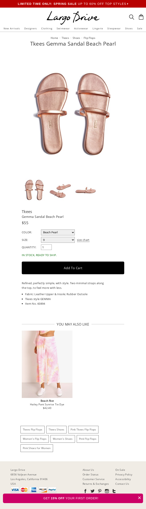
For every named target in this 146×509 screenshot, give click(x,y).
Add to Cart (73, 268)
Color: (27, 232)
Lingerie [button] (98, 28)
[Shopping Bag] (141, 17)
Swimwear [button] (63, 28)
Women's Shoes (63, 439)
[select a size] (58, 240)
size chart (83, 240)
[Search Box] (131, 17)
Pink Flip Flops (87, 439)
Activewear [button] (81, 28)
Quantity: (29, 247)
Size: (25, 240)
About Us (88, 470)
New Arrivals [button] (12, 28)
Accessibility (123, 479)
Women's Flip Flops (34, 439)
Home (54, 38)
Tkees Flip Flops (32, 429)
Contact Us (122, 484)
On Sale (120, 470)
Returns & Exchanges (96, 484)
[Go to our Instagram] (106, 492)
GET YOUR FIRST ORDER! (93, 497)
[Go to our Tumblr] (113, 492)
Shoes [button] (129, 28)
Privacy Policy (123, 474)
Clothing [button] (46, 28)
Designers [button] (30, 28)
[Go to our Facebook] (85, 492)
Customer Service (94, 479)
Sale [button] (139, 28)
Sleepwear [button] (114, 28)
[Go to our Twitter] (92, 492)
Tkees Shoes (56, 429)
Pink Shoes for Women (37, 448)
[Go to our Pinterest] (99, 492)
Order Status (90, 474)
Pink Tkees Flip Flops (83, 429)
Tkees (27, 211)
